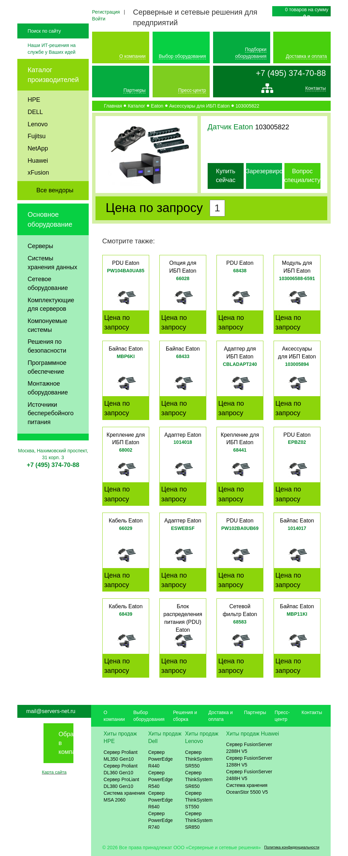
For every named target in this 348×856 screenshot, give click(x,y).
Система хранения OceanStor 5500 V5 (247, 788)
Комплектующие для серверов (51, 318)
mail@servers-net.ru (50, 711)
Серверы (40, 260)
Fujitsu (37, 150)
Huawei (38, 174)
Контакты (315, 90)
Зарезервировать (270, 171)
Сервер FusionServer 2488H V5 (249, 775)
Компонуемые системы (47, 340)
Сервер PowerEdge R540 (160, 779)
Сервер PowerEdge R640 (160, 799)
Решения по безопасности (47, 360)
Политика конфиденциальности (291, 847)
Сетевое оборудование (48, 298)
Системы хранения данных (52, 277)
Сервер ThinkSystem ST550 (199, 799)
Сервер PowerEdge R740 (160, 820)
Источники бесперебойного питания (50, 427)
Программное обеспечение (47, 381)
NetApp (38, 162)
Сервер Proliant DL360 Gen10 (121, 769)
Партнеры (134, 90)
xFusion (38, 186)
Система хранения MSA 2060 (124, 796)
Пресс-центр (192, 90)
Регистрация (106, 12)
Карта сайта (54, 772)
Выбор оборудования (182, 56)
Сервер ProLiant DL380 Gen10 (121, 783)
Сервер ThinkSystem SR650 (199, 779)
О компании (132, 56)
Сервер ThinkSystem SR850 (199, 820)
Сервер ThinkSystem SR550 (199, 759)
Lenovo (38, 138)
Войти (98, 18)
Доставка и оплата (306, 56)
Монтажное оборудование (48, 402)
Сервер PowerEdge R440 (160, 759)
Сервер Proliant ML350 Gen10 (121, 755)
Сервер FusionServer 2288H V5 (249, 748)
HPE (34, 114)
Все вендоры (54, 204)
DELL (35, 126)
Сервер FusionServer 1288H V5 (249, 761)
